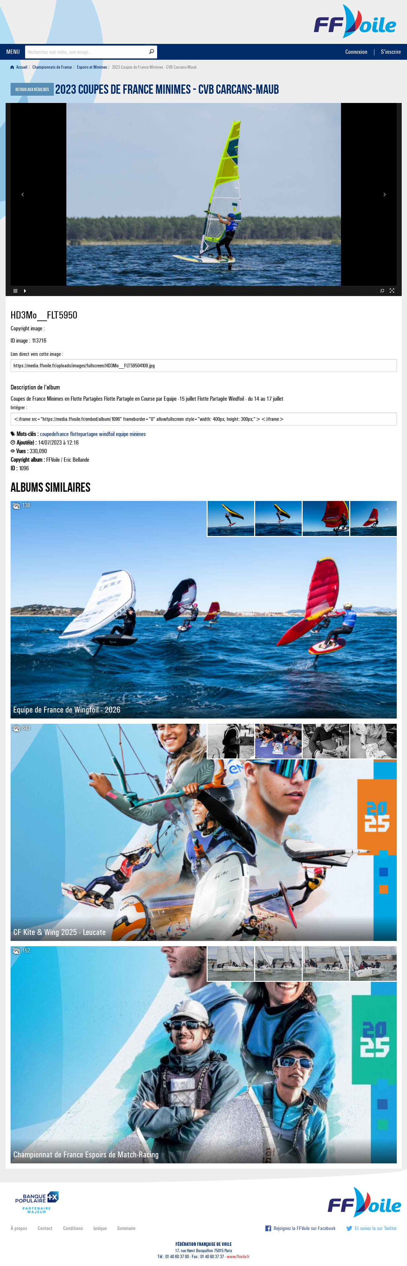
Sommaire (126, 1228)
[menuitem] (20, 67)
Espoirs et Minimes (92, 67)
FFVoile (355, 20)
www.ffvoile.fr (238, 1256)
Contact (45, 1228)
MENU (13, 51)
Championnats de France (52, 67)
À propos (19, 1228)
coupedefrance (54, 434)
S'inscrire (391, 51)
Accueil (19, 67)
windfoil (107, 434)
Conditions (73, 1228)
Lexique (100, 1228)
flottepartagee (84, 434)
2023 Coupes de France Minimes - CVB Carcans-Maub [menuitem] (154, 67)
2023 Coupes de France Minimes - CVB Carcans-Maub (167, 91)
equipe (122, 434)
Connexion (356, 51)
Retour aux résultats (32, 89)
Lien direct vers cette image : (204, 361)
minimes (138, 434)
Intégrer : (204, 414)
